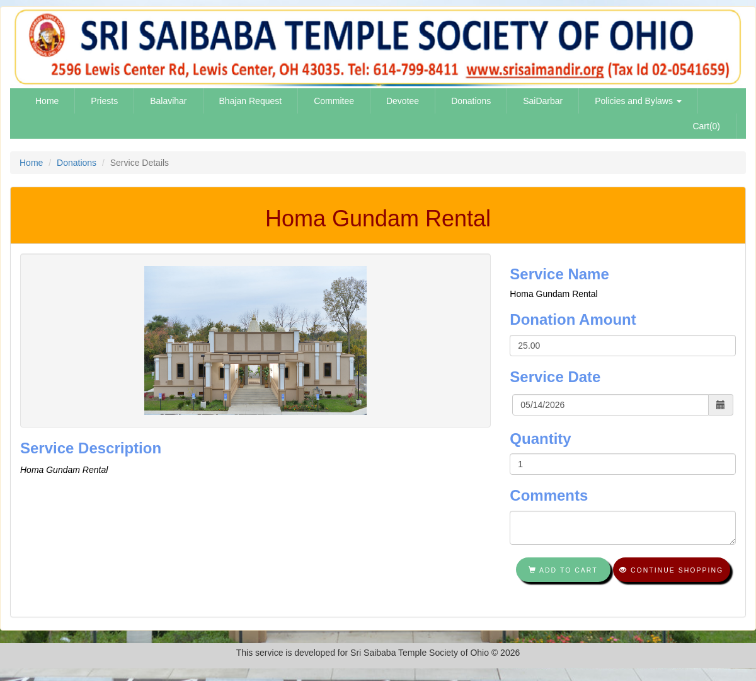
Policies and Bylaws (638, 101)
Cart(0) (706, 126)
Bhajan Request (250, 101)
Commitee (334, 101)
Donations (471, 101)
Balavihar (168, 101)
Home (47, 101)
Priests (104, 101)
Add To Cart (563, 570)
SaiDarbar (543, 101)
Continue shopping (671, 570)
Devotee (402, 101)
